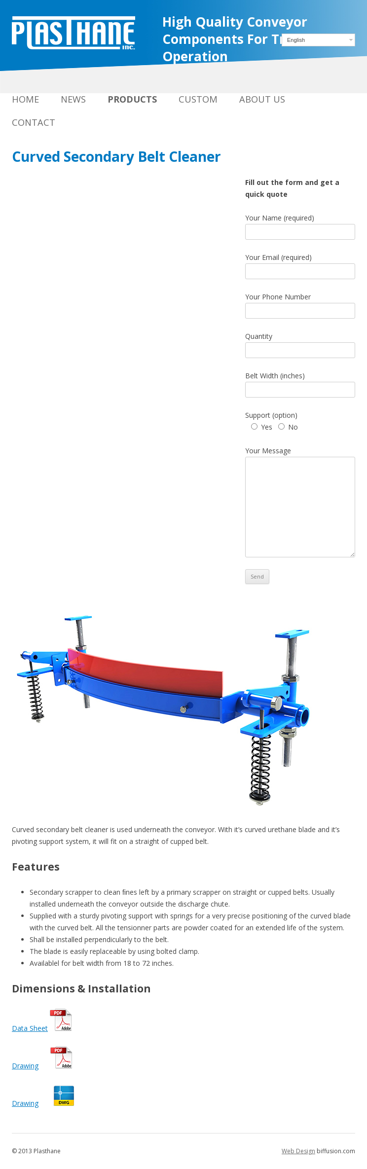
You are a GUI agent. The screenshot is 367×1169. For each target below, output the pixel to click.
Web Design (298, 1151)
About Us (262, 99)
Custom (198, 99)
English (296, 40)
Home (25, 99)
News (73, 99)
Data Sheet (30, 1028)
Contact (33, 122)
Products (132, 99)
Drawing (25, 1065)
